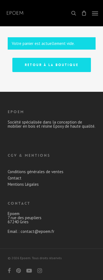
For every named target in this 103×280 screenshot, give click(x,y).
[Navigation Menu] (95, 13)
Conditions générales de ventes (35, 172)
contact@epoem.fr (37, 231)
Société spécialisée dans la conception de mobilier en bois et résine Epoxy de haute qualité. (51, 124)
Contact (14, 178)
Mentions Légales (23, 184)
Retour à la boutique (52, 65)
